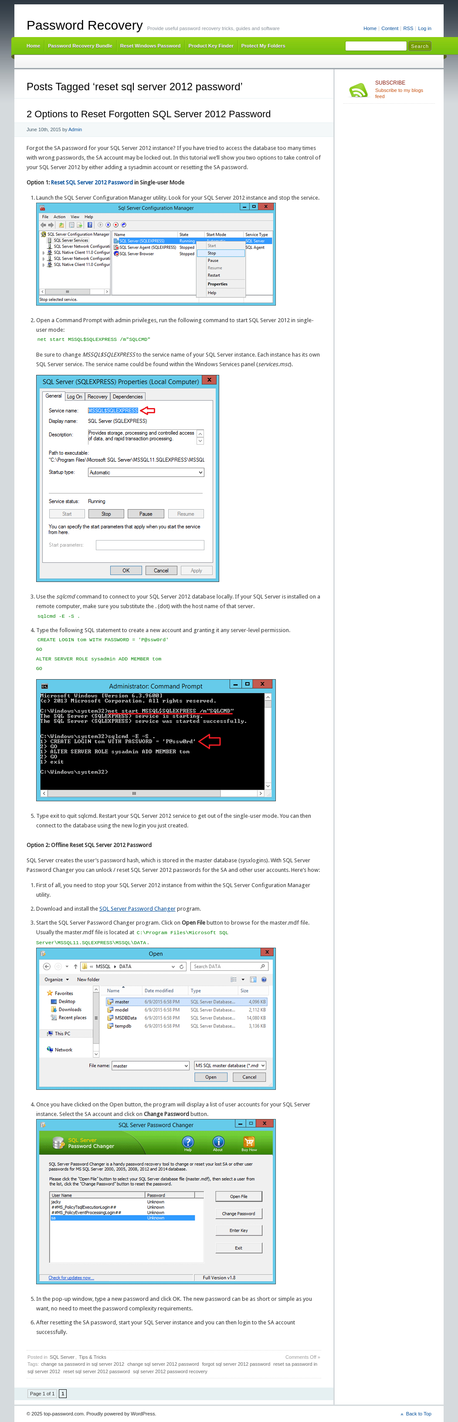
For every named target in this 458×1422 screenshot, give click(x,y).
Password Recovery (85, 25)
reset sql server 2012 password (96, 1371)
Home (370, 28)
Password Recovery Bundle (80, 45)
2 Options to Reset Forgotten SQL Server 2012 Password (149, 114)
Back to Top (418, 1413)
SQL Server (62, 1357)
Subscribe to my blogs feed (403, 89)
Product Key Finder (210, 45)
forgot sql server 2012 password (236, 1364)
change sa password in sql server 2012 (82, 1364)
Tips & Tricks (92, 1357)
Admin (75, 129)
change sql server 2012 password (163, 1364)
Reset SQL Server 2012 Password (92, 182)
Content (389, 28)
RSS (408, 28)
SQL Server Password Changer (137, 908)
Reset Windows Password (150, 45)
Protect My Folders (263, 45)
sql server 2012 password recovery (170, 1371)
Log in (424, 28)
